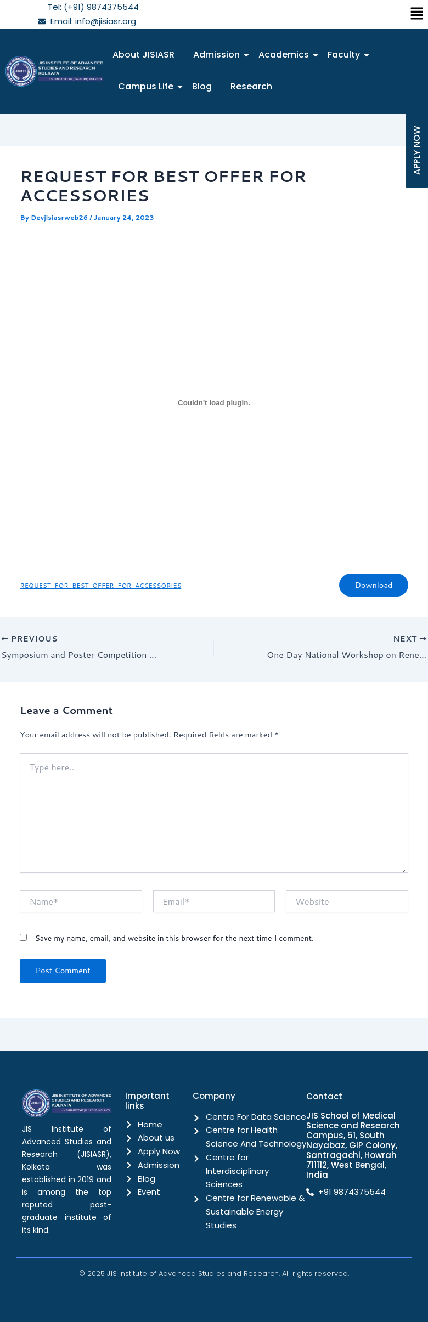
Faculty (346, 54)
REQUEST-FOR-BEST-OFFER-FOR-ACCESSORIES (100, 585)
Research (251, 86)
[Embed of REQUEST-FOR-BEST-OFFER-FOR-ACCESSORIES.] (214, 402)
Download (373, 585)
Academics (285, 54)
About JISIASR (143, 54)
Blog (202, 86)
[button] (417, 14)
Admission (218, 54)
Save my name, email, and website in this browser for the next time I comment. (174, 938)
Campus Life (147, 86)
